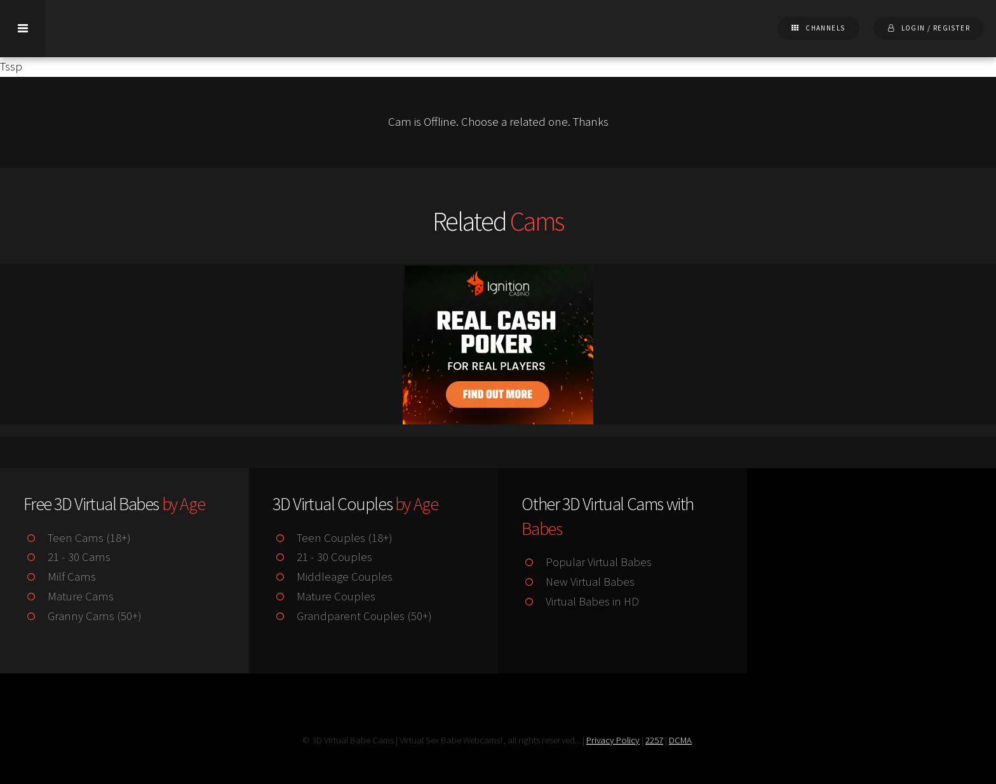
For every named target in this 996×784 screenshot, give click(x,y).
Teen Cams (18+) (77, 538)
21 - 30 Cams (67, 557)
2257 (654, 740)
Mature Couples (324, 596)
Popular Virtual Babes (586, 562)
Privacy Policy (613, 740)
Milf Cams (59, 576)
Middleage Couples (332, 576)
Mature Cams (68, 596)
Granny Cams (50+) (82, 616)
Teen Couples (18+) (332, 538)
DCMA (680, 740)
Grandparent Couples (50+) (352, 616)
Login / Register (935, 28)
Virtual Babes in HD (580, 601)
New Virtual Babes (578, 581)
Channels (825, 28)
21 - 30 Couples (322, 557)
